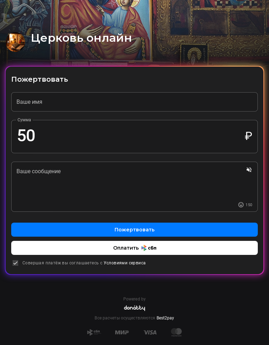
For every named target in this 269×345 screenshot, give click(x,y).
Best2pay (165, 318)
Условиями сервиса (125, 263)
